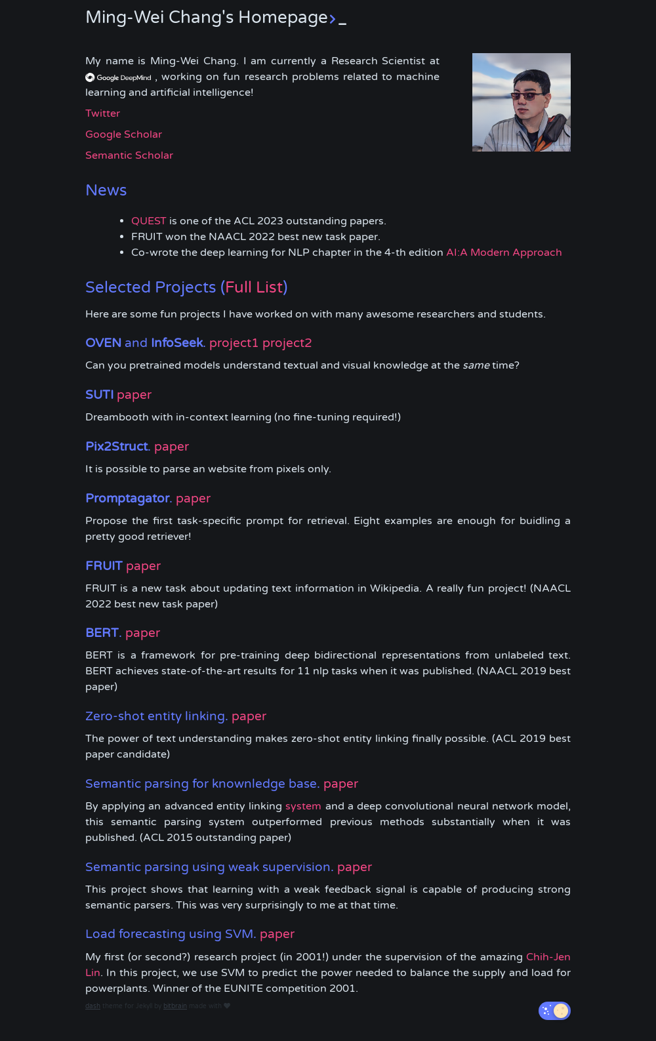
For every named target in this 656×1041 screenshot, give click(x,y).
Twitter (102, 113)
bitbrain (175, 1006)
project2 (287, 343)
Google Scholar (123, 134)
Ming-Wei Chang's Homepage (215, 17)
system (303, 806)
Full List (254, 287)
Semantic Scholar (129, 155)
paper (134, 395)
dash (92, 1006)
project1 (234, 343)
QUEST (149, 221)
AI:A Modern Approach (504, 252)
